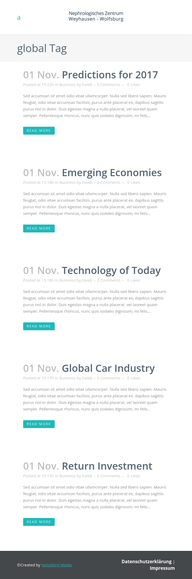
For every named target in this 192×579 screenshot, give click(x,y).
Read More (39, 130)
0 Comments (108, 84)
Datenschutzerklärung (147, 561)
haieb (87, 84)
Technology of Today (111, 270)
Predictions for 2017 (110, 74)
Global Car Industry (108, 368)
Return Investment (107, 466)
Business (67, 84)
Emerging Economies (112, 172)
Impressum (162, 568)
